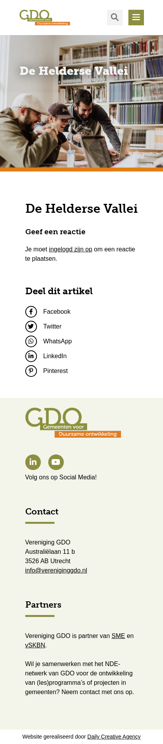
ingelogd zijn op (70, 249)
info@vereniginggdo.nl (56, 570)
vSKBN (35, 645)
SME (118, 636)
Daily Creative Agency (114, 736)
